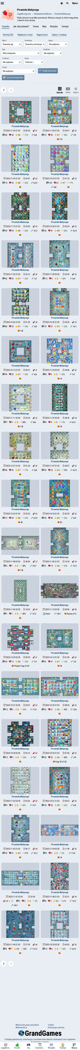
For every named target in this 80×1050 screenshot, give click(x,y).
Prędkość (46, 49)
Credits (51, 1025)
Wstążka (54, 26)
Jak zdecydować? (21, 26)
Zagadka (5, 26)
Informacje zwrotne (56, 1027)
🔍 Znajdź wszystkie (48, 71)
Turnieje (65, 26)
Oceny (4, 67)
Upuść (50, 41)
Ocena (36, 26)
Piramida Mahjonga (20, 126)
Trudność (5, 58)
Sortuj (27, 58)
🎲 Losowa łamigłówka (13, 77)
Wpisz (75, 3)
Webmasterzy (21, 1027)
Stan (3, 49)
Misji (44, 26)
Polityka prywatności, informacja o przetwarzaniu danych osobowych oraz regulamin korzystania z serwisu (40, 1040)
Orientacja (28, 41)
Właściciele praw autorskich (27, 1025)
